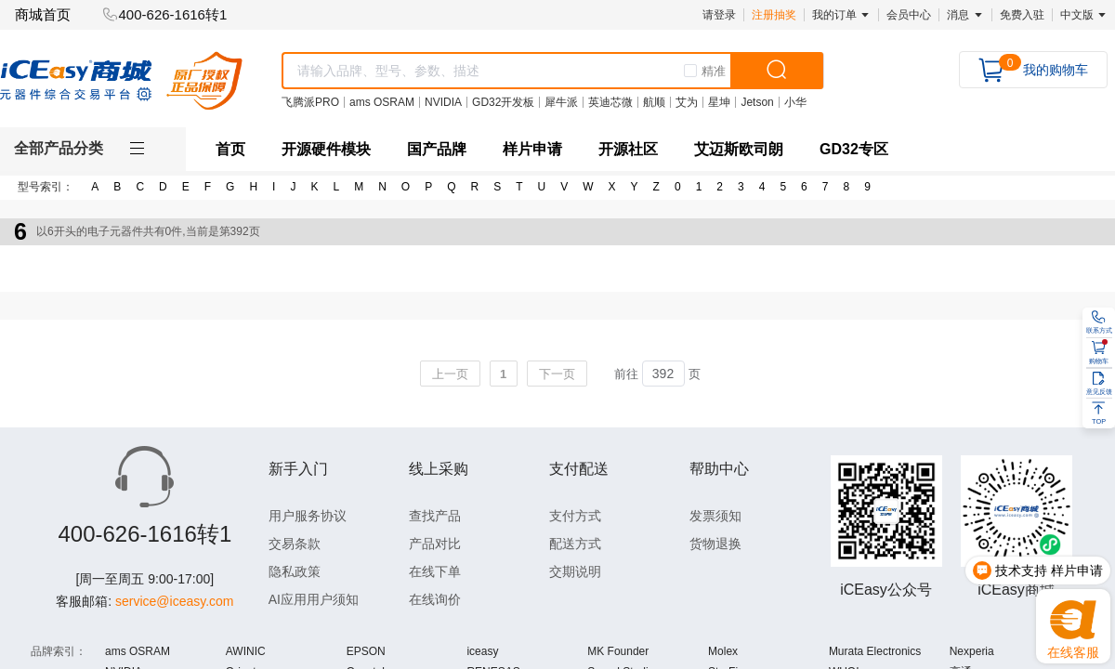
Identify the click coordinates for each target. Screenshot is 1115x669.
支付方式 (575, 515)
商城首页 (43, 14)
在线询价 (435, 599)
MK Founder (618, 651)
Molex (723, 651)
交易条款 (295, 543)
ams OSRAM (137, 651)
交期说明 (575, 571)
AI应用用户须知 (314, 599)
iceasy (482, 651)
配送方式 (575, 543)
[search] (776, 70)
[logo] (121, 80)
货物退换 (715, 543)
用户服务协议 (308, 515)
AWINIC (246, 651)
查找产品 (435, 515)
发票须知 (715, 515)
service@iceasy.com (174, 601)
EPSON (366, 651)
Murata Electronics (875, 651)
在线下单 (435, 571)
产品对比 (435, 543)
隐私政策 (295, 571)
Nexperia (972, 651)
